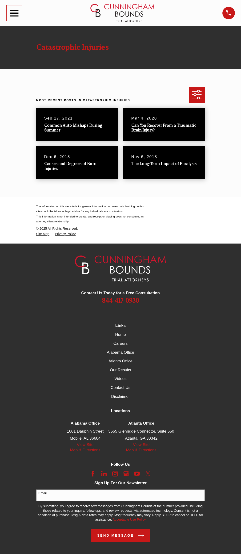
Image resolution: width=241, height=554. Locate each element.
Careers (120, 343)
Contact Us (120, 387)
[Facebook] (93, 474)
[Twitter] (148, 474)
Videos (120, 378)
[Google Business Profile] (126, 474)
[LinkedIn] (104, 474)
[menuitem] (42, 234)
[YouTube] (137, 474)
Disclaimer (120, 396)
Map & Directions (85, 450)
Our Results (120, 370)
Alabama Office (120, 352)
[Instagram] (115, 474)
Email (42, 493)
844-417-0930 (120, 301)
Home (120, 334)
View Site (85, 444)
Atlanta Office (120, 361)
